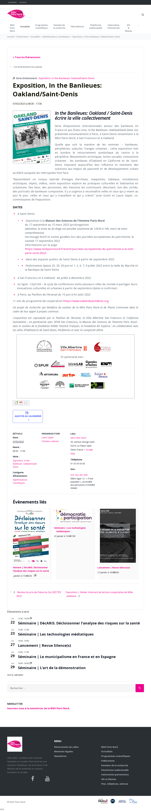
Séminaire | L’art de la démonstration (52, 667)
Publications (108, 760)
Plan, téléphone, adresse (114, 783)
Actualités (25, 26)
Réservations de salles (66, 747)
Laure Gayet (47, 437)
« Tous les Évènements (26, 57)
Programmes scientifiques (41, 26)
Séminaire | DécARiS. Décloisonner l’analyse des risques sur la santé (79, 623)
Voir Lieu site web (79, 474)
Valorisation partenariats (115, 774)
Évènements (22, 36)
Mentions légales (63, 751)
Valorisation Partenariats (114, 26)
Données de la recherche (114, 765)
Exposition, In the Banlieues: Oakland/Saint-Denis (25, 463)
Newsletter (60, 756)
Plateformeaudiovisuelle (95, 26)
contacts (22, 2)
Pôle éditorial (77, 26)
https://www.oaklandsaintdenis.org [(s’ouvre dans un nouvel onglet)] (86, 301)
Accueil (10, 36)
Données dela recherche (59, 26)
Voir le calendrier (15, 674)
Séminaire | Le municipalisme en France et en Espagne (67, 656)
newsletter (12, 2)
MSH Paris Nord (78, 437)
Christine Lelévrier (50, 441)
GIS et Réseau (108, 779)
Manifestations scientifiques (56, 36)
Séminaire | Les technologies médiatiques (56, 634)
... (138, 25)
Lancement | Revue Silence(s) (114, 567)
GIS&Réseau (128, 28)
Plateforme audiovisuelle (115, 770)
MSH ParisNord (12, 28)
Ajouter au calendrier (28, 416)
